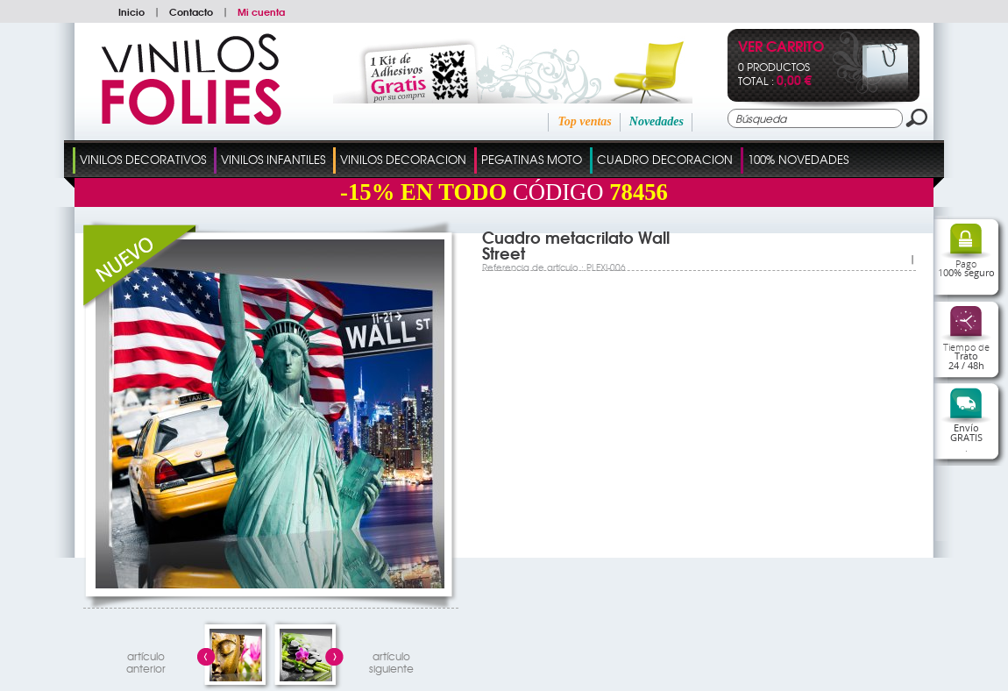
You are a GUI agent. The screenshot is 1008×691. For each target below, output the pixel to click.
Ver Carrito (781, 47)
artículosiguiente (391, 660)
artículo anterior (146, 660)
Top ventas (584, 121)
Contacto (191, 11)
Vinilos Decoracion (403, 159)
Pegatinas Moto (531, 159)
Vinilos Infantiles (273, 159)
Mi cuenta (261, 11)
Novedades (656, 121)
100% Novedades (798, 159)
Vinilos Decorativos (143, 159)
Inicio (131, 11)
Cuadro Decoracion (665, 159)
